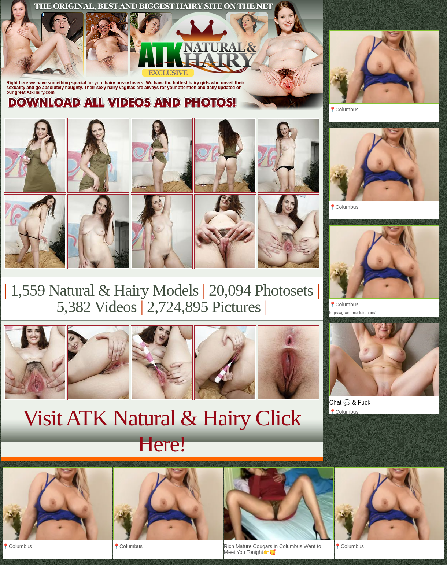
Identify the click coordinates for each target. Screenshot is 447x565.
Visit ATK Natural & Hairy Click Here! (162, 430)
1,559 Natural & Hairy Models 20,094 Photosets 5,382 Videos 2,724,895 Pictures (161, 298)
